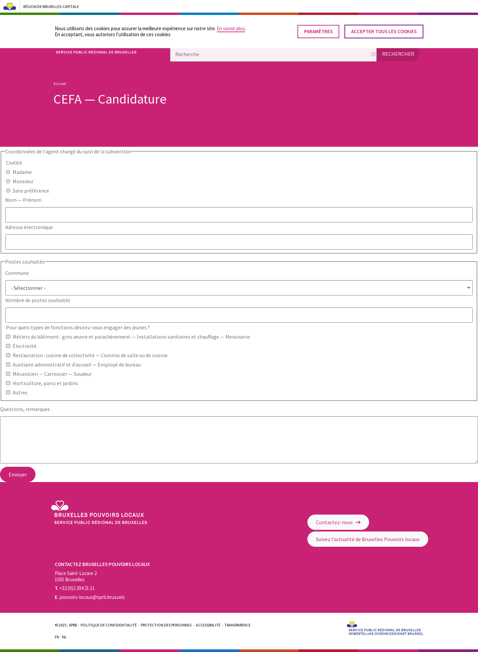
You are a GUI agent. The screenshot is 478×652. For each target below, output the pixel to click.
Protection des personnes (166, 624)
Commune (17, 273)
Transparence (237, 624)
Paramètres (318, 28)
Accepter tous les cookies (384, 28)
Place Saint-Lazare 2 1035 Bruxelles (76, 576)
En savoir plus (231, 25)
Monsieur (23, 181)
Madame (22, 172)
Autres (20, 392)
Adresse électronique (29, 227)
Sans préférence (31, 190)
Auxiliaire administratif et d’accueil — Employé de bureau (77, 364)
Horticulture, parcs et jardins (45, 383)
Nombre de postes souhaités (37, 300)
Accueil (59, 83)
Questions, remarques (25, 409)
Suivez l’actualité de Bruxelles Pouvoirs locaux (368, 539)
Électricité (25, 346)
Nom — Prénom (23, 200)
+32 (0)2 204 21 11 (75, 588)
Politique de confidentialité (109, 624)
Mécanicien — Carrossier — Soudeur (52, 373)
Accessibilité (208, 624)
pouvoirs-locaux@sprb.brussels (90, 597)
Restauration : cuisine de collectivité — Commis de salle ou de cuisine (90, 355)
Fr (57, 636)
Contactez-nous (338, 522)
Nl (64, 636)
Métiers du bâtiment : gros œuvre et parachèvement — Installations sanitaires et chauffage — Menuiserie (131, 336)
